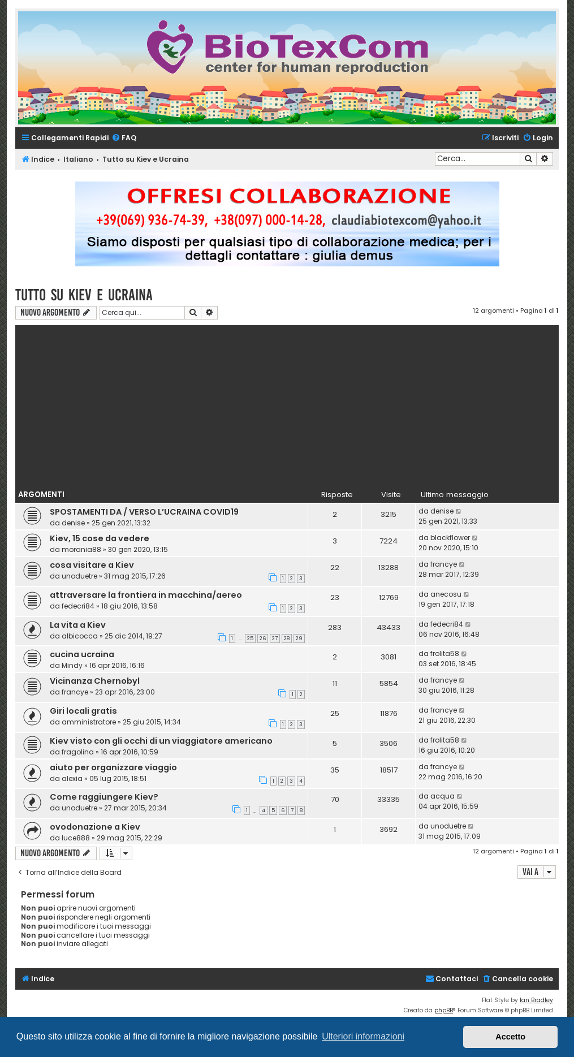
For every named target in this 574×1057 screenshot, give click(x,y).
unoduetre (79, 576)
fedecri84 (78, 606)
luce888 (76, 838)
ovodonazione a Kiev (95, 826)
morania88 (81, 549)
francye (443, 564)
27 (275, 638)
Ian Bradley (536, 1000)
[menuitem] (123, 138)
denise (73, 523)
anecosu (445, 594)
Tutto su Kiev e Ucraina (84, 295)
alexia (72, 778)
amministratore (89, 722)
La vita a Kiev (78, 625)
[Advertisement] (294, 404)
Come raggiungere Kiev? (104, 797)
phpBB (443, 1010)
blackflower (450, 537)
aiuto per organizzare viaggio (113, 767)
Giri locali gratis (83, 711)
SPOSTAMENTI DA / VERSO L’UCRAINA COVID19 (144, 511)
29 (299, 638)
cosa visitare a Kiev (92, 565)
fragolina (78, 752)
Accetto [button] (510, 1036)
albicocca (80, 636)
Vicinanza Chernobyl (95, 681)
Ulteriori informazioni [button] (363, 1036)
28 (287, 638)
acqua (442, 796)
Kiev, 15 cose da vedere (99, 538)
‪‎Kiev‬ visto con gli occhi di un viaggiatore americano (161, 741)
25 (250, 638)
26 (263, 638)
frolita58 (444, 653)
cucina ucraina (82, 654)
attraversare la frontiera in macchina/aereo (146, 595)
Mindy (72, 665)
